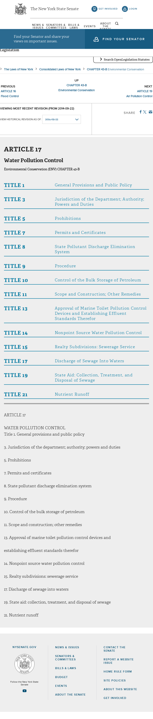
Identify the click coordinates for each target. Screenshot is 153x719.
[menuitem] (24, 27)
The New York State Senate (54, 10)
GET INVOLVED (115, 705)
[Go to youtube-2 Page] (24, 698)
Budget (61, 684)
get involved (108, 10)
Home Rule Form (118, 678)
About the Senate (70, 701)
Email (149, 119)
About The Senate (117, 27)
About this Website (120, 696)
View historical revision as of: (20, 126)
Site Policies (115, 687)
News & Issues (24, 27)
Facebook (139, 119)
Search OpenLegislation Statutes (127, 67)
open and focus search (133, 26)
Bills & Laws (70, 27)
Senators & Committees (47, 27)
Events (93, 26)
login (133, 10)
